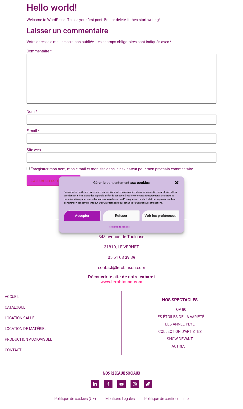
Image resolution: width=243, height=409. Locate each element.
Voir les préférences (161, 216)
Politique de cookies (119, 226)
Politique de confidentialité (166, 398)
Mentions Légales (120, 398)
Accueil (12, 296)
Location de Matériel (26, 328)
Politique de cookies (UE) (75, 398)
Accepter (82, 216)
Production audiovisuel (28, 339)
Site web (34, 150)
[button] (176, 182)
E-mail (33, 131)
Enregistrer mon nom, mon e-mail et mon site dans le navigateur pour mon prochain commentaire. (112, 169)
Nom (32, 112)
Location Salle (19, 318)
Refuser (121, 216)
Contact (13, 350)
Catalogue (15, 307)
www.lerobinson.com (122, 281)
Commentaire (39, 51)
